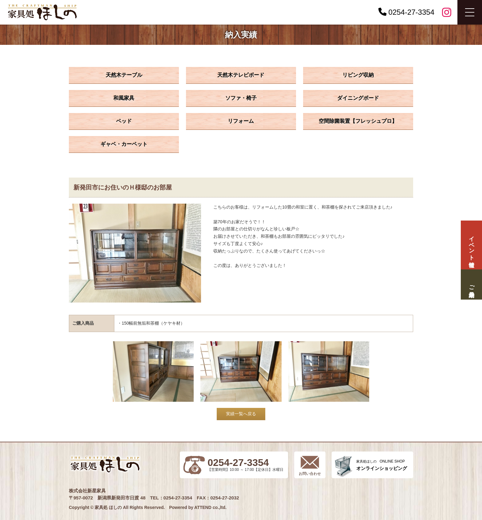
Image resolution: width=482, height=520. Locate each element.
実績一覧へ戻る (241, 413)
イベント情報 (471, 245)
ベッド (124, 121)
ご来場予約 (471, 284)
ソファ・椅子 (241, 98)
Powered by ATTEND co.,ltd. (198, 507)
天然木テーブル (124, 75)
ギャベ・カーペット (124, 144)
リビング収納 (358, 75)
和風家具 (123, 98)
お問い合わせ (310, 473)
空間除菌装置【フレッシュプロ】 (358, 121)
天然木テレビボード (240, 75)
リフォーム (241, 121)
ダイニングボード (358, 98)
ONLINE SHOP (381, 465)
